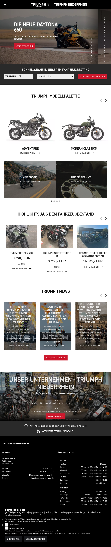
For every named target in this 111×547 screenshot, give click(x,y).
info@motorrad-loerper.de (42, 478)
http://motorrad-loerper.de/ (41, 475)
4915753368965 (47, 471)
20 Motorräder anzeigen (92, 76)
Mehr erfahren (55, 416)
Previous (101, 100)
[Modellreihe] (55, 76)
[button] (91, 36)
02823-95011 (48, 468)
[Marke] (18, 76)
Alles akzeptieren (35, 539)
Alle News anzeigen (55, 357)
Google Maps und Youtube (16, 528)
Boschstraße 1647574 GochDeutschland (8, 461)
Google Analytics (14, 524)
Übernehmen (13, 539)
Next (105, 100)
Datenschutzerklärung (14, 516)
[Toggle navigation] (6, 4)
